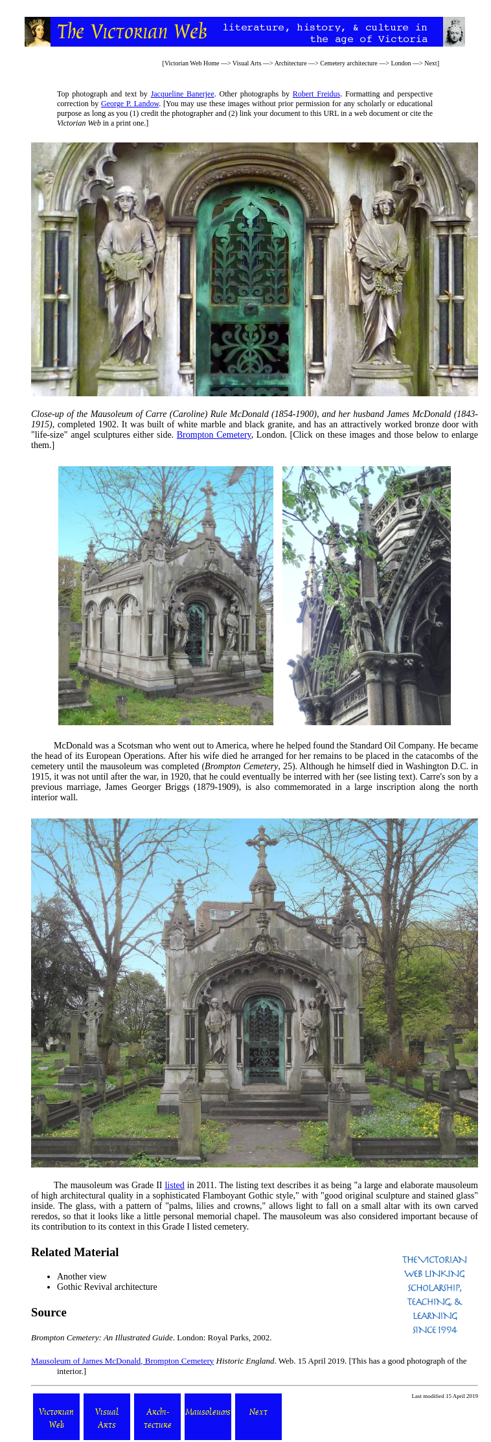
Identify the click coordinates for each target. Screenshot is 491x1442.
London (401, 63)
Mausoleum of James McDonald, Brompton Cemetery (122, 1361)
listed (174, 1185)
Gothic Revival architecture (107, 1287)
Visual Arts (247, 63)
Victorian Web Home (192, 63)
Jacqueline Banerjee (182, 93)
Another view (82, 1276)
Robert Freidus (317, 93)
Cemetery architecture (349, 63)
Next (430, 63)
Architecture (291, 63)
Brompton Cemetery (214, 435)
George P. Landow (130, 103)
